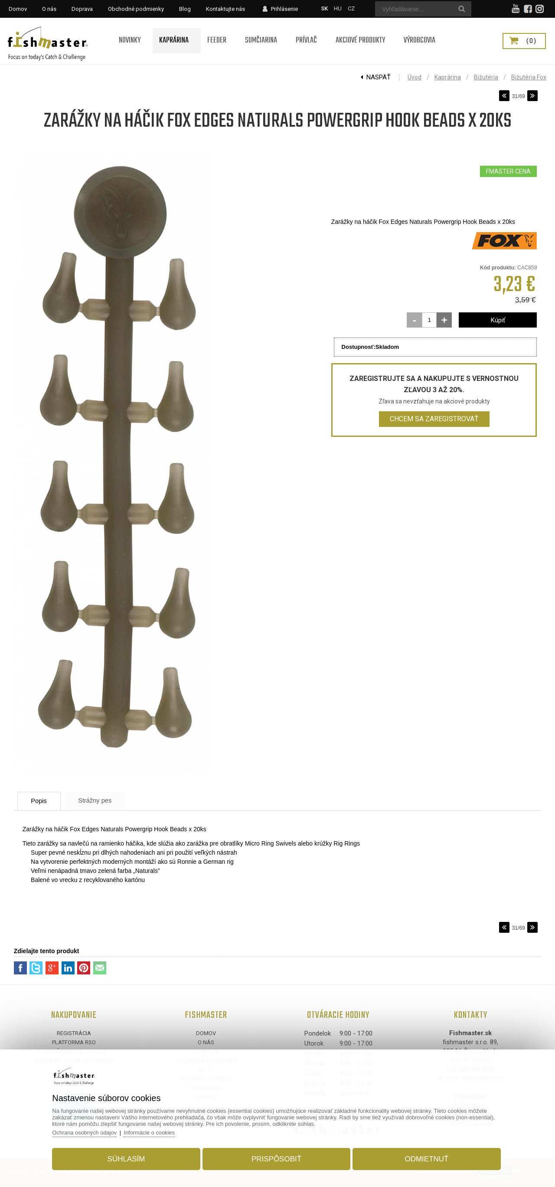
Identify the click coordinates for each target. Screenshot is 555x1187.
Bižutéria (486, 77)
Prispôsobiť (276, 1158)
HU (338, 8)
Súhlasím (128, 1158)
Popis (42, 801)
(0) (531, 40)
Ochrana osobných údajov (88, 1131)
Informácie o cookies (154, 1131)
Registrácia (74, 1033)
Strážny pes (102, 800)
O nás (206, 1042)
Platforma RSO (74, 1042)
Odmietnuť (424, 1158)
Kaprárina (447, 77)
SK (324, 8)
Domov (206, 1033)
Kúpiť (498, 320)
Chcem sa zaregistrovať (434, 419)
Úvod (414, 77)
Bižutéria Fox (528, 77)
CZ (351, 8)
